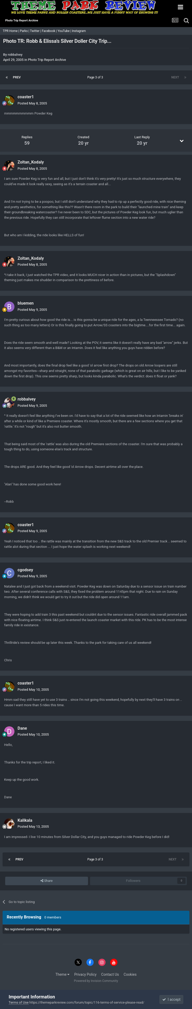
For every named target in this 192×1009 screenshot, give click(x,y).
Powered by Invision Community (96, 981)
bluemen (26, 303)
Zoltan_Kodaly (31, 162)
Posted (32, 103)
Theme (62, 974)
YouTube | (65, 31)
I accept (171, 999)
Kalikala (25, 820)
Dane (22, 728)
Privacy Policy (85, 974)
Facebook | (50, 31)
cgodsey (25, 569)
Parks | (25, 31)
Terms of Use (19, 1002)
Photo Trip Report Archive (47, 60)
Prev (17, 77)
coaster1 (26, 96)
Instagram (79, 31)
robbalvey (15, 54)
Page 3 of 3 (96, 77)
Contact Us (110, 974)
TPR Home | (10, 31)
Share (47, 881)
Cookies (130, 974)
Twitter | (36, 31)
